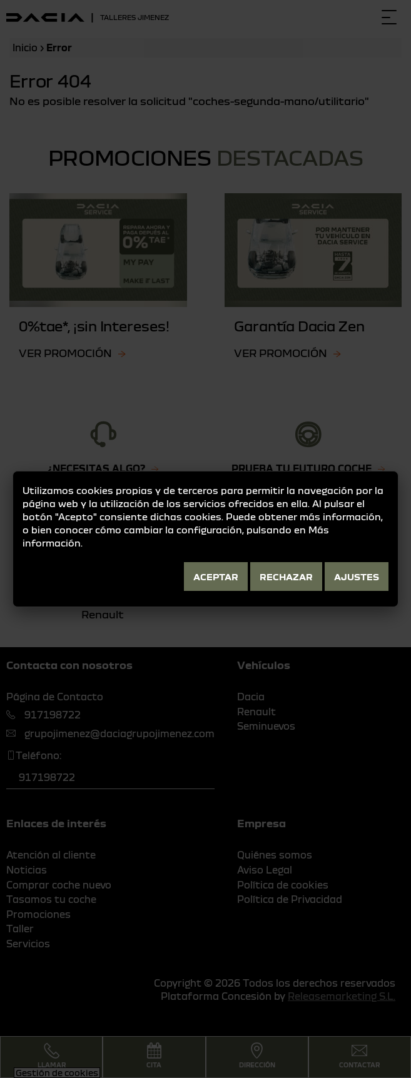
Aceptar (215, 577)
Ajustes (356, 577)
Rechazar (286, 577)
